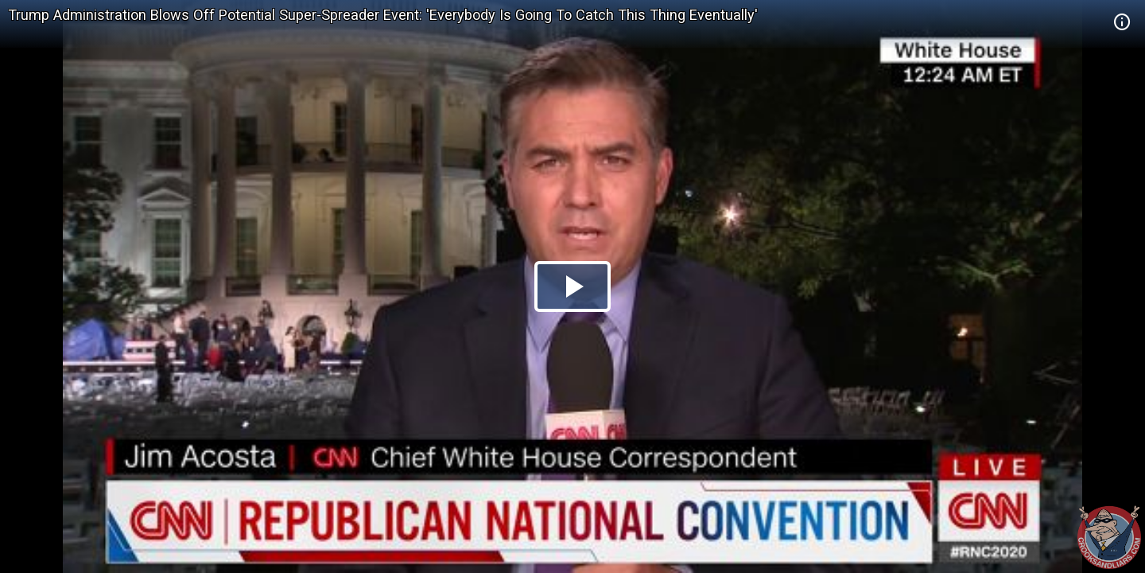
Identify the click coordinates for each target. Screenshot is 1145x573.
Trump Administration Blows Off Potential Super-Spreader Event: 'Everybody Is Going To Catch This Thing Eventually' (383, 14)
